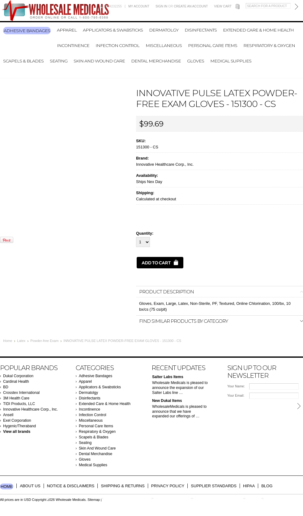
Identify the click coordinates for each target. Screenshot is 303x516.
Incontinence (73, 45)
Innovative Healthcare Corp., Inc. (165, 164)
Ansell (8, 415)
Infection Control (117, 45)
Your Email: (235, 395)
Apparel (67, 30)
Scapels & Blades (23, 61)
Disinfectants (201, 30)
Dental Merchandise (156, 61)
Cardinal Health (16, 381)
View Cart (223, 6)
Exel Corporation (17, 420)
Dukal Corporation (18, 376)
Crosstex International (21, 392)
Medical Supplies (230, 61)
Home (7, 341)
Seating (58, 61)
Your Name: (236, 386)
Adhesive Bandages (27, 30)
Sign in (161, 6)
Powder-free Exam (44, 341)
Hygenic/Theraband (19, 426)
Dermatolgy (163, 30)
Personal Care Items (212, 45)
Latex (21, 341)
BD (5, 387)
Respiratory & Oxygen (269, 45)
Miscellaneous (164, 45)
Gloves (195, 61)
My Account (138, 6)
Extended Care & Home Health (258, 30)
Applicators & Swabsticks (113, 30)
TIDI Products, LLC (19, 404)
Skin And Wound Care (99, 61)
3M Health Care (16, 398)
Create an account (191, 6)
